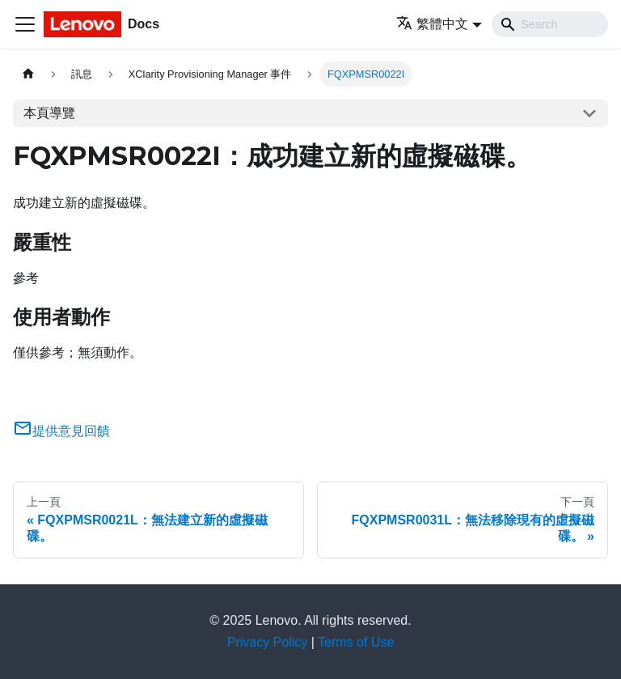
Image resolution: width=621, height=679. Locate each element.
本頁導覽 (49, 113)
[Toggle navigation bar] (25, 24)
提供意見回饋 (61, 431)
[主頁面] (28, 74)
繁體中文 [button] (432, 24)
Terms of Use (356, 642)
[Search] (550, 24)
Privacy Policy (267, 642)
